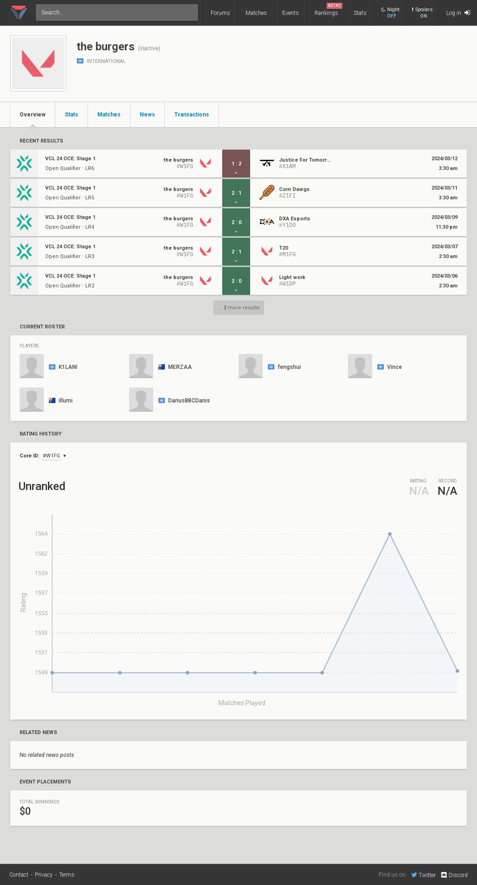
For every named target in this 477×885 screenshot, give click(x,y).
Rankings (328, 9)
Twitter (423, 874)
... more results (238, 308)
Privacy (44, 875)
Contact (18, 875)
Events (290, 13)
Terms (67, 875)
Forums (220, 13)
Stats (360, 13)
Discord (454, 875)
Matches (256, 13)
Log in (458, 12)
